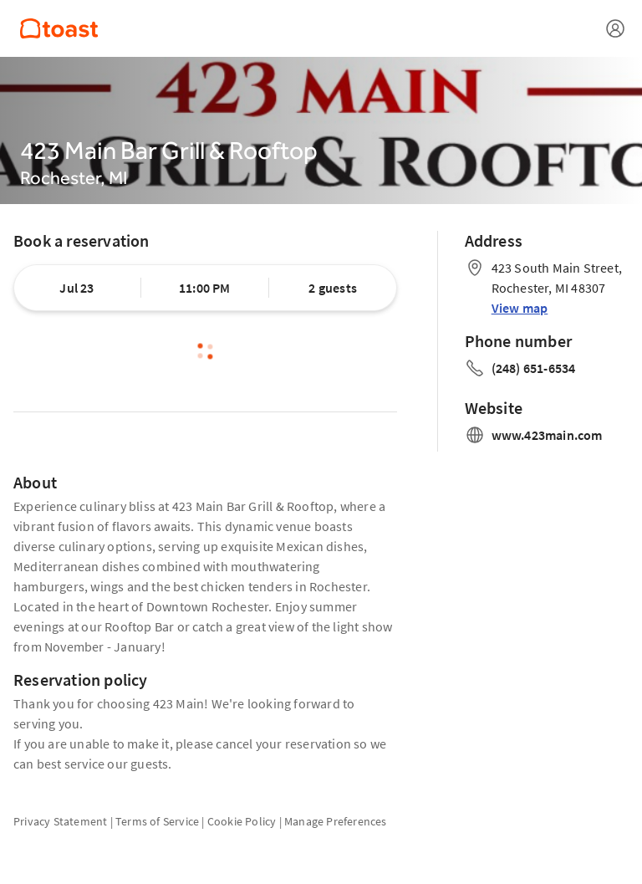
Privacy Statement (60, 821)
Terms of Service (157, 821)
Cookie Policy (242, 821)
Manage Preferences (335, 821)
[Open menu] (615, 28)
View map (520, 307)
